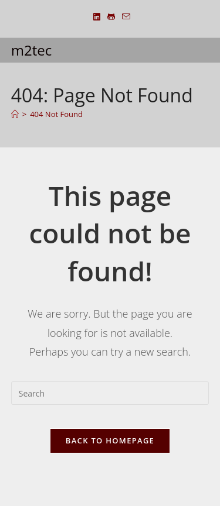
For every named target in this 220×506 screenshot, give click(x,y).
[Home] (15, 114)
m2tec (31, 50)
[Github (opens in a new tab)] (111, 17)
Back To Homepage (110, 440)
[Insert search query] (110, 393)
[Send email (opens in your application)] (124, 17)
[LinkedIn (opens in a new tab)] (97, 17)
